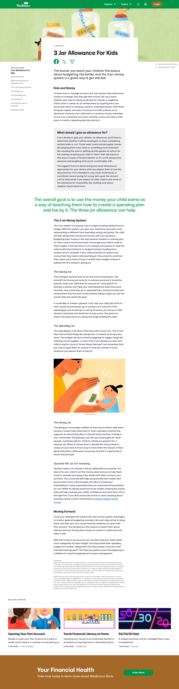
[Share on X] (64, 61)
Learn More (138, 672)
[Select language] (145, 4)
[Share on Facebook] (56, 61)
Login (157, 4)
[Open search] (137, 4)
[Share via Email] (72, 62)
